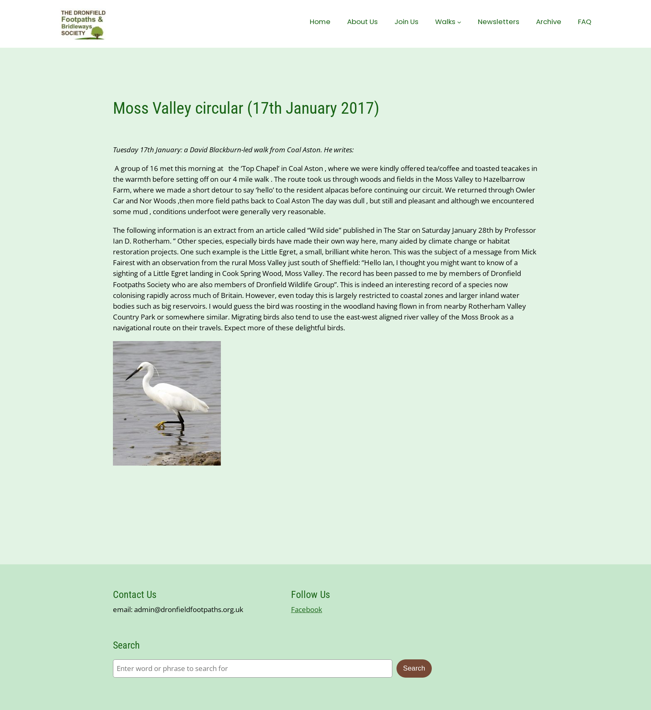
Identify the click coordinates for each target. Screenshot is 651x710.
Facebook (306, 609)
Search (414, 668)
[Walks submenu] (459, 22)
